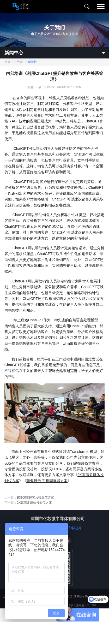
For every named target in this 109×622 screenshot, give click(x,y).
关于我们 (19, 61)
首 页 (7, 61)
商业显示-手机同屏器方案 (47, 481)
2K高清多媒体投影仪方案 (34, 507)
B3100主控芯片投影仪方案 (35, 501)
